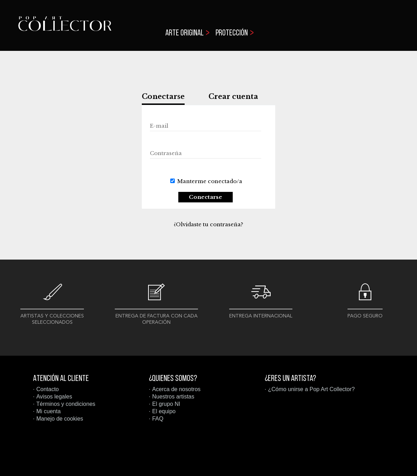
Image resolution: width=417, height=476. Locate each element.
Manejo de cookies (59, 419)
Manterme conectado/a (209, 181)
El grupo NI (166, 404)
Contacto (47, 389)
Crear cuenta (233, 96)
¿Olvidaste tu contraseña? (208, 224)
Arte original (184, 33)
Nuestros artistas (173, 397)
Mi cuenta (48, 411)
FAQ (157, 419)
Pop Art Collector (65, 28)
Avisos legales (54, 397)
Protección (232, 33)
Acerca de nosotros (176, 389)
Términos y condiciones (65, 404)
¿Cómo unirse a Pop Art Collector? (311, 389)
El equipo (164, 411)
